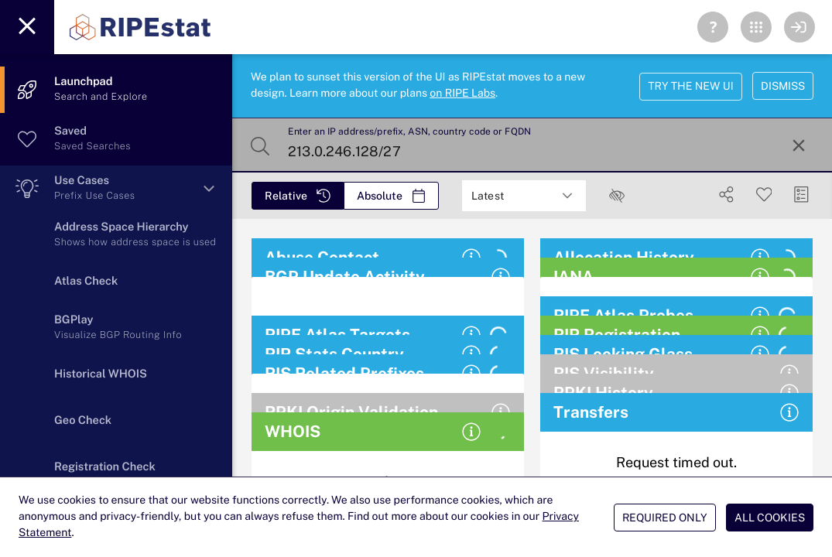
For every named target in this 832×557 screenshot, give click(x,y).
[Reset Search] (798, 145)
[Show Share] (726, 195)
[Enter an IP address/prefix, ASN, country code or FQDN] (530, 145)
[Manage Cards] (801, 195)
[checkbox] (616, 195)
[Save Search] (764, 195)
